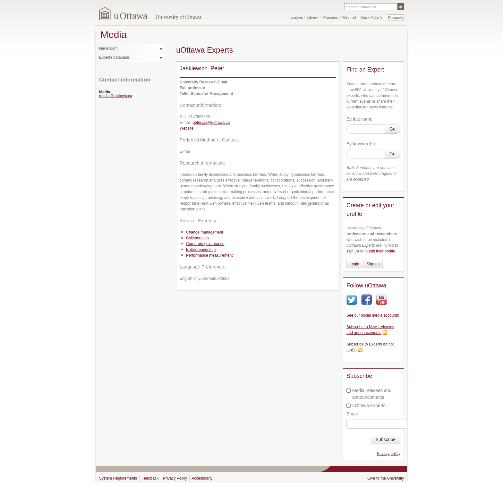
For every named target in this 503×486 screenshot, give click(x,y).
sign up (352, 251)
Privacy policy (388, 453)
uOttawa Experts (366, 405)
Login (354, 264)
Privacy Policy (175, 478)
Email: (352, 413)
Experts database (114, 57)
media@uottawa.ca (115, 96)
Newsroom (108, 48)
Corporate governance (205, 244)
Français (395, 18)
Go (392, 129)
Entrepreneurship (201, 249)
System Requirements (118, 478)
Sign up (373, 264)
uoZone (297, 17)
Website (186, 128)
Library (312, 17)
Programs (330, 17)
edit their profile (382, 251)
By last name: (360, 119)
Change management (204, 232)
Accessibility (202, 478)
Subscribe (386, 439)
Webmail (349, 17)
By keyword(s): (361, 143)
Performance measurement (209, 255)
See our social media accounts (372, 315)
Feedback (149, 478)
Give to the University (385, 478)
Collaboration (197, 238)
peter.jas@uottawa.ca (211, 122)
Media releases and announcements (368, 394)
